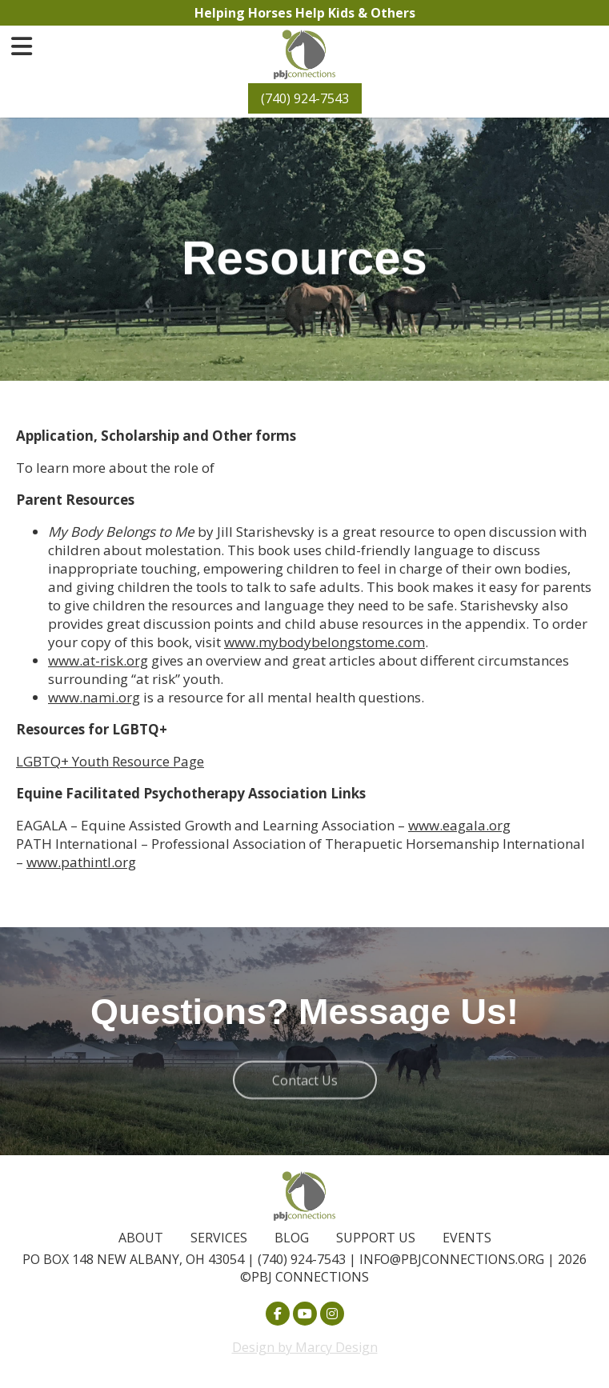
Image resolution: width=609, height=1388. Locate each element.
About (140, 1237)
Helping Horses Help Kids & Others (304, 13)
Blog (291, 1237)
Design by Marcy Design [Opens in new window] (305, 1347)
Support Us (375, 1237)
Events (467, 1237)
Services (218, 1237)
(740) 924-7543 (305, 98)
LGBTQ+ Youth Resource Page (110, 761)
